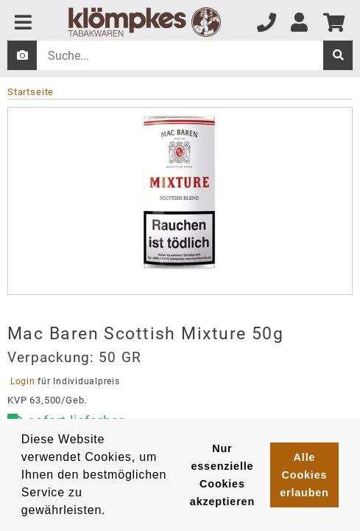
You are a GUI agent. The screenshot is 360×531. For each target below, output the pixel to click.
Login (22, 381)
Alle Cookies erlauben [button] (304, 475)
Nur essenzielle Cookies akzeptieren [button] (222, 474)
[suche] (338, 55)
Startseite (30, 91)
